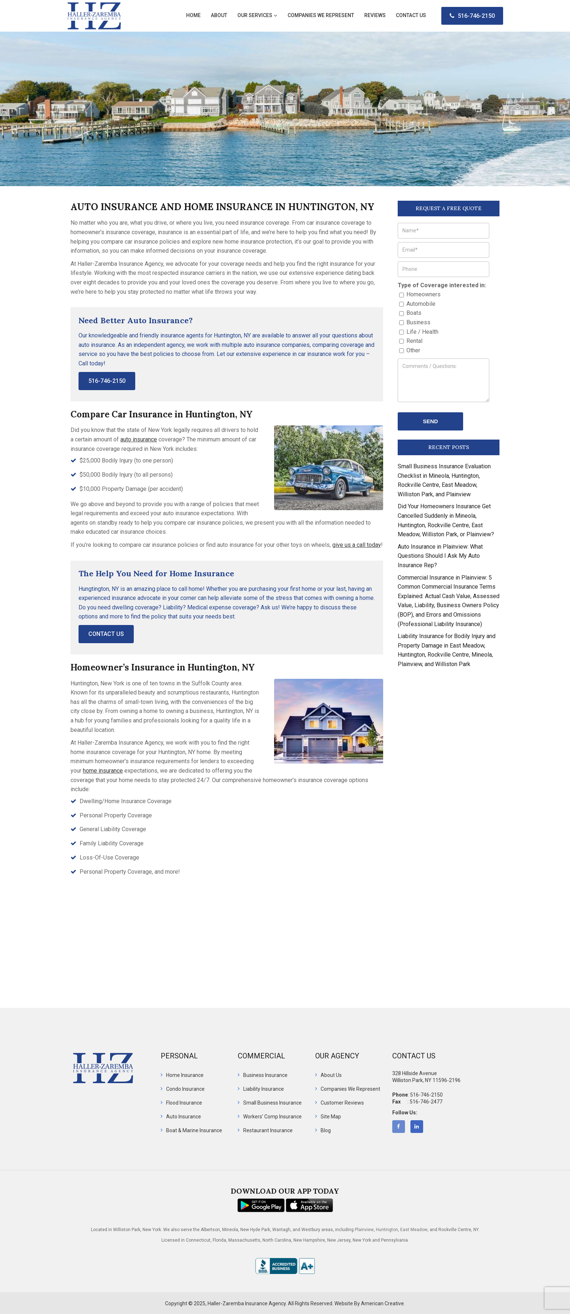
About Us (331, 1075)
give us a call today (356, 544)
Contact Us (106, 633)
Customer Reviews (342, 1103)
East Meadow (414, 1229)
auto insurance (138, 439)
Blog (326, 1130)
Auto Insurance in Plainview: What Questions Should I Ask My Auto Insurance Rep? (440, 556)
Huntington (387, 1229)
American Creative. (383, 1303)
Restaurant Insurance (268, 1130)
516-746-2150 (472, 15)
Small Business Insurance (272, 1103)
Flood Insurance (184, 1103)
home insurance (103, 770)
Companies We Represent (350, 1089)
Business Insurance (265, 1075)
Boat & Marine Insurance (194, 1130)
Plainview (364, 1229)
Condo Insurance (185, 1089)
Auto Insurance (183, 1116)
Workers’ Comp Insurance (272, 1116)
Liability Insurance (263, 1089)
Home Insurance (185, 1075)
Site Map (331, 1116)
